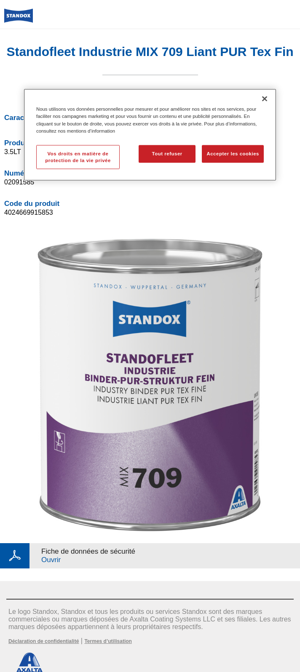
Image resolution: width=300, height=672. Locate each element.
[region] (150, 135)
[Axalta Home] (18, 19)
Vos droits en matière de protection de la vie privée (78, 157)
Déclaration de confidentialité (43, 641)
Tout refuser (167, 153)
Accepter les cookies (232, 153)
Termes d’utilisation (107, 641)
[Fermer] (264, 99)
